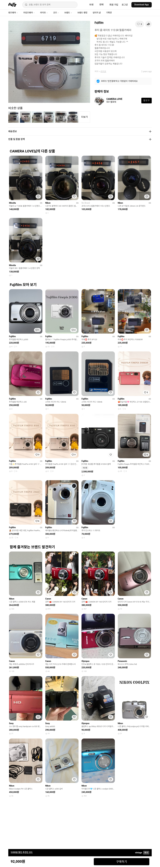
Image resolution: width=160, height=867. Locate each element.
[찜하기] (139, 24)
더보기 (84, 117)
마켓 (91, 4)
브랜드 (68, 12)
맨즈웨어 (13, 12)
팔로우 (146, 100)
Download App (141, 4)
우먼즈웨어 (29, 12)
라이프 (44, 12)
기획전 (109, 12)
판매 (101, 4)
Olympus (85, 661)
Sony (11, 723)
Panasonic (122, 661)
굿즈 (56, 12)
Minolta (12, 203)
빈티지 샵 (97, 12)
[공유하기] (148, 24)
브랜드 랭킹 (82, 12)
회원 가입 (113, 4)
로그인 (125, 4)
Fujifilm (99, 22)
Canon (48, 599)
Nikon (48, 203)
